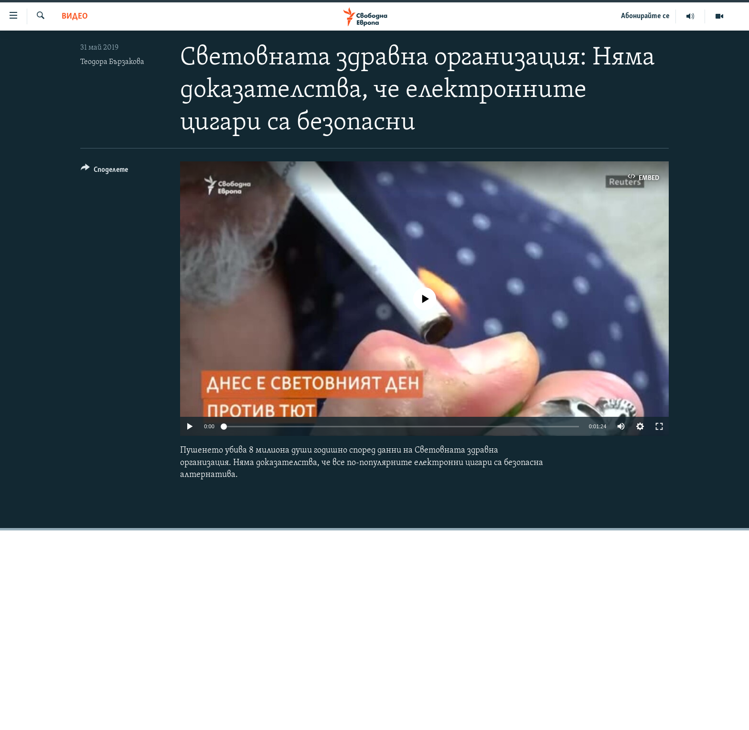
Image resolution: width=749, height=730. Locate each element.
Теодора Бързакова (112, 62)
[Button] (104, 171)
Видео (75, 16)
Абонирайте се (645, 16)
